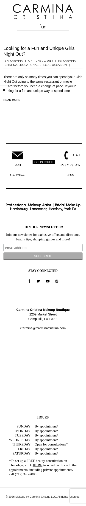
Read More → (13, 100)
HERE (37, 465)
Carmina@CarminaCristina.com (43, 328)
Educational (28, 65)
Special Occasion (53, 65)
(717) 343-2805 (25, 474)
